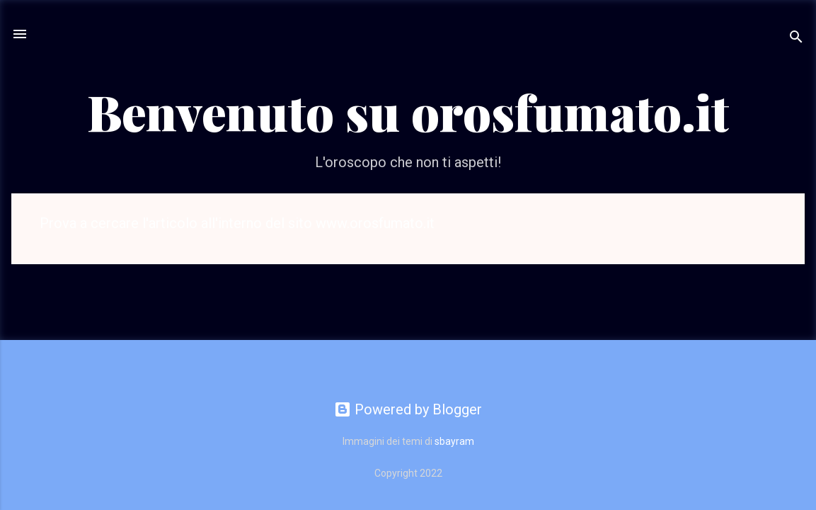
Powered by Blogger (408, 409)
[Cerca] (796, 38)
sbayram (454, 441)
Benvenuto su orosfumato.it (408, 111)
